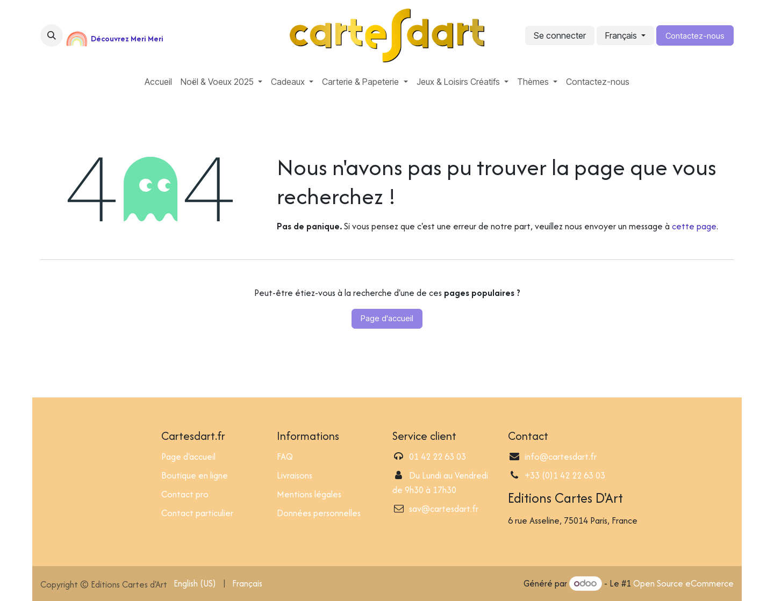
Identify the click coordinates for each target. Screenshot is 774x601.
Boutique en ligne (194, 475)
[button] (51, 35)
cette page (694, 226)
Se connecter (560, 35)
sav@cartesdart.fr (443, 508)
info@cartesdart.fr (561, 456)
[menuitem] (158, 81)
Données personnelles (319, 512)
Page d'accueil (387, 318)
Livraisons (294, 475)
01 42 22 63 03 (437, 456)
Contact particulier (197, 512)
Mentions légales (309, 494)
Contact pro (185, 494)
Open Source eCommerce (683, 583)
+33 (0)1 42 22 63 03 (565, 475)
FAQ (285, 456)
